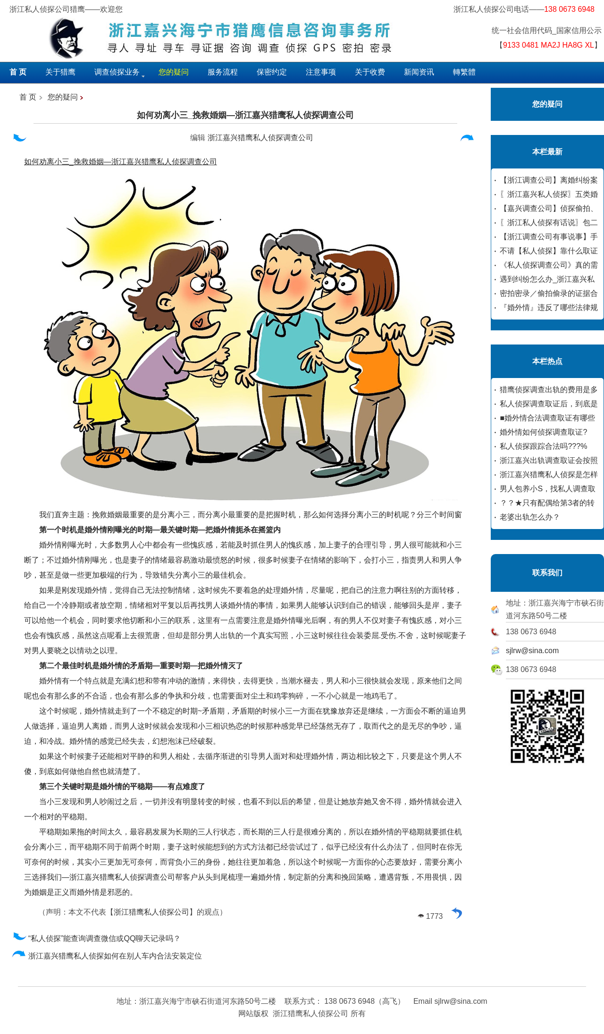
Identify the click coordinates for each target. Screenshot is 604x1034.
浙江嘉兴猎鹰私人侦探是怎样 (549, 475)
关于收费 (370, 72)
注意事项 (321, 72)
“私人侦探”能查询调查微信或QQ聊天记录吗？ (96, 938)
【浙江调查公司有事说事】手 (549, 237)
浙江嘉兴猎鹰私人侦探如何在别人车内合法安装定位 (107, 956)
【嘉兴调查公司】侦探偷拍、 (549, 208)
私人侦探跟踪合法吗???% (543, 446)
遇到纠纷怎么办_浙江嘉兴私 (547, 279)
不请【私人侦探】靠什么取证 (549, 251)
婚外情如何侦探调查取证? (543, 432)
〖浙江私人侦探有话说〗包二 (549, 223)
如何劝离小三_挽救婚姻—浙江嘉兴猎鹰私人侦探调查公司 (245, 115)
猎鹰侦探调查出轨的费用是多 (549, 390)
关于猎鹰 (60, 72)
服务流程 (223, 72)
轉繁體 (464, 72)
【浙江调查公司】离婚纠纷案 (549, 180)
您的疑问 (63, 97)
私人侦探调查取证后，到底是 (549, 404)
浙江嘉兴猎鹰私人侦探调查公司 (260, 138)
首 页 (27, 97)
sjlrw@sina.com (532, 651)
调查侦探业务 (117, 72)
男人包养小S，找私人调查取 (548, 489)
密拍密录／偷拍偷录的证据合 (549, 293)
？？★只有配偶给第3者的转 (547, 503)
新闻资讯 (419, 72)
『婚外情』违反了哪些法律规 (549, 307)
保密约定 (272, 72)
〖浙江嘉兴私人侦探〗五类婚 (549, 194)
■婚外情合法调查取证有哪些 (547, 418)
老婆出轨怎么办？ (530, 517)
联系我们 (547, 573)
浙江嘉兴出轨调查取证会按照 (549, 460)
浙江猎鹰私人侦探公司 (151, 912)
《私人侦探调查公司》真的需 (549, 265)
